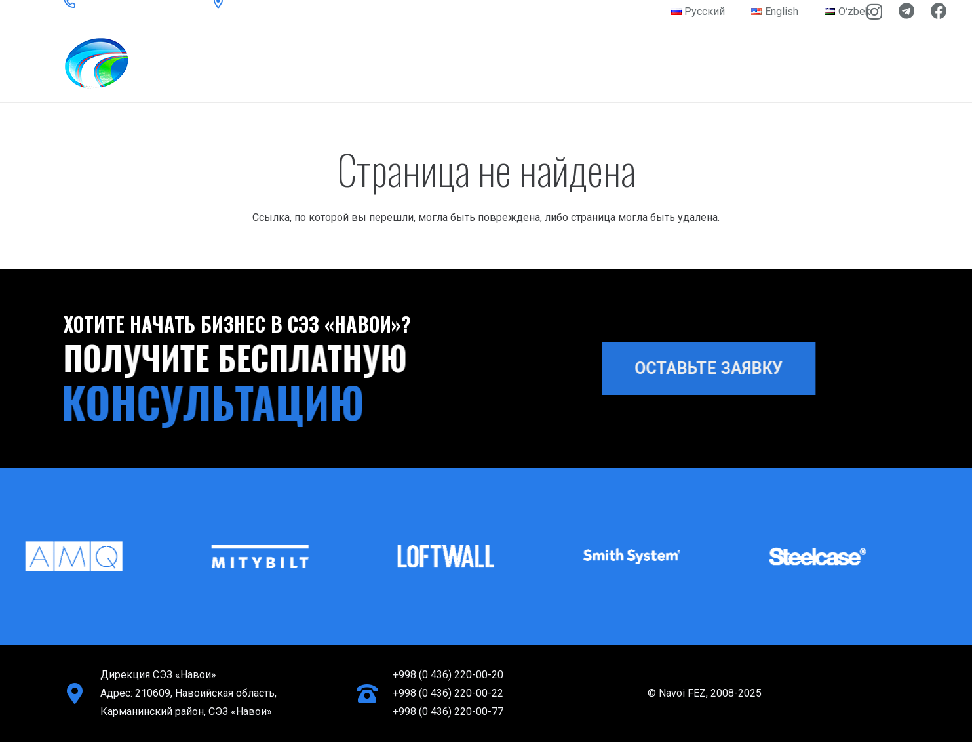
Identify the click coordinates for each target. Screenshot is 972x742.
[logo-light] (163, 63)
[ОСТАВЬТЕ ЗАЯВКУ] (718, 368)
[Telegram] (906, 11)
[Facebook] (939, 11)
